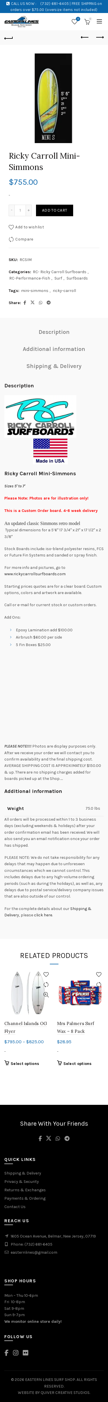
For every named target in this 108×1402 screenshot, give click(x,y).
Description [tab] (54, 332)
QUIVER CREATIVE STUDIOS (65, 1392)
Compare (24, 238)
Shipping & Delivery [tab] (54, 366)
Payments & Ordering (25, 1198)
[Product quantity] (20, 210)
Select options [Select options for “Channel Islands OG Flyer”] (25, 1063)
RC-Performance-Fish (29, 278)
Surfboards (77, 278)
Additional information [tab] (54, 349)
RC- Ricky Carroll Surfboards (59, 271)
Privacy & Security (21, 1181)
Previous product (85, 37)
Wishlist (77, 19)
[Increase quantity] (29, 210)
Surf (58, 278)
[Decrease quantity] (11, 210)
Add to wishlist (29, 226)
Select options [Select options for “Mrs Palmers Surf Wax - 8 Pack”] (77, 1063)
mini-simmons (34, 290)
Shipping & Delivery (22, 1173)
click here (43, 915)
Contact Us (15, 1206)
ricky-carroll (64, 290)
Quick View (46, 995)
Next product (99, 37)
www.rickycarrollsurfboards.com (35, 573)
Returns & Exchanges (25, 1190)
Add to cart (54, 210)
